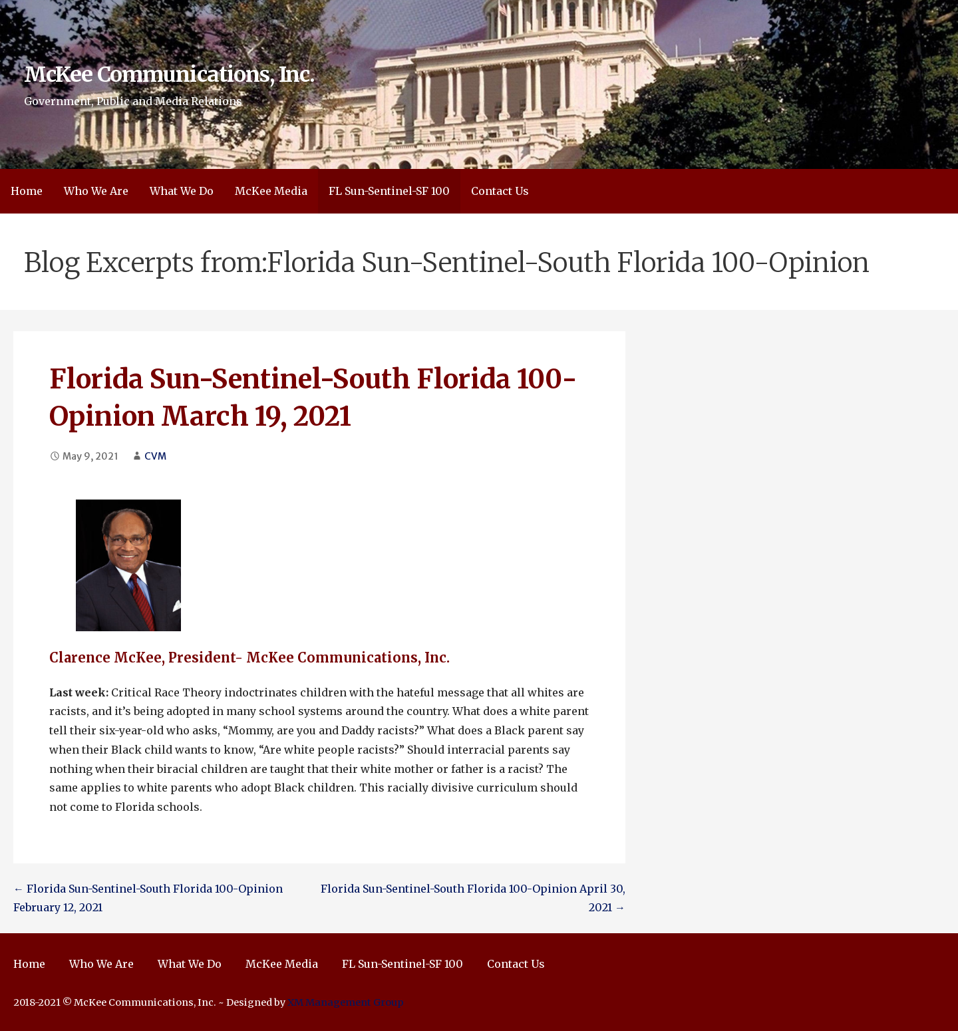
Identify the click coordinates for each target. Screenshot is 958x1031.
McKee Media (271, 191)
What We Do (182, 191)
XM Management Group (345, 1002)
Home (27, 191)
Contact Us (500, 191)
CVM (155, 456)
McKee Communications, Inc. (169, 74)
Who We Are (96, 191)
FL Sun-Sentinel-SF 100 (389, 191)
